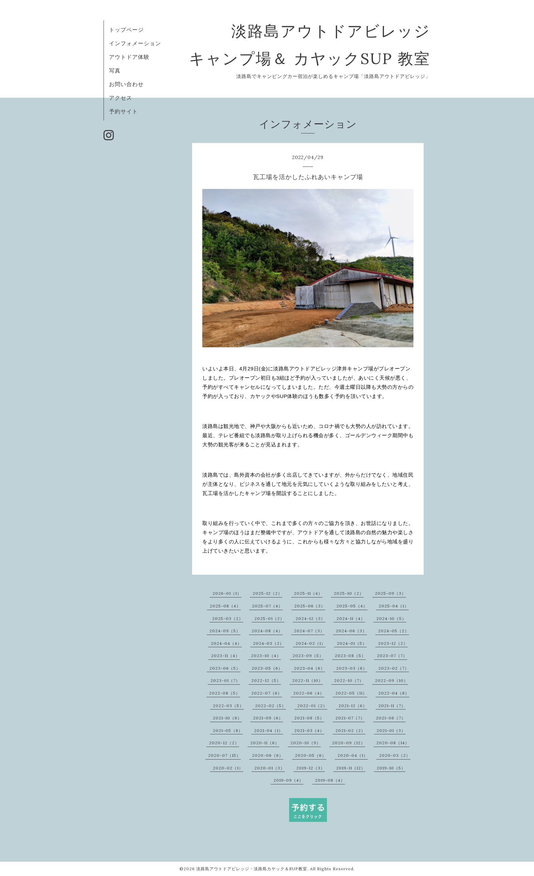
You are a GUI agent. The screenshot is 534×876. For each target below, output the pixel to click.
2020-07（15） (224, 755)
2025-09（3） (390, 593)
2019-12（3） (310, 767)
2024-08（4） (267, 630)
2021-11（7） (392, 705)
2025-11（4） (308, 593)
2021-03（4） (309, 730)
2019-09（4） (288, 780)
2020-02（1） (228, 767)
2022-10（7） (349, 680)
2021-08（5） (309, 717)
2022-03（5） (228, 705)
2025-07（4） (267, 605)
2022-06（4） (308, 693)
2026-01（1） (227, 593)
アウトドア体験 (129, 56)
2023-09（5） (308, 655)
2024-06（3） (351, 630)
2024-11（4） (350, 618)
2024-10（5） (391, 618)
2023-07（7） (392, 655)
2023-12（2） (393, 643)
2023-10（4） (266, 655)
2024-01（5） (352, 643)
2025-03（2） (227, 618)
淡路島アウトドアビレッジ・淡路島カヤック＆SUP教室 (251, 868)
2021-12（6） (353, 705)
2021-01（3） (391, 730)
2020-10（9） (305, 742)
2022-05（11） (351, 693)
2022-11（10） (307, 680)
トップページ (126, 29)
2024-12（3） (310, 618)
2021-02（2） (350, 730)
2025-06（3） (309, 605)
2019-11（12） (350, 767)
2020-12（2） (224, 742)
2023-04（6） (309, 668)
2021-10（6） (227, 717)
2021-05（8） (228, 730)
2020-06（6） (267, 755)
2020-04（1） (352, 755)
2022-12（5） (266, 680)
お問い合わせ (126, 84)
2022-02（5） (270, 705)
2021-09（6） (268, 717)
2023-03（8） (351, 668)
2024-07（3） (309, 630)
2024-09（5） (224, 630)
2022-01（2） (312, 705)
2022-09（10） (391, 680)
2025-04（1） (394, 605)
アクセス (120, 97)
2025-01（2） (269, 618)
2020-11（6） (264, 742)
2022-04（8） (393, 693)
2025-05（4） (351, 605)
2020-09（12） (348, 742)
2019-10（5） (391, 767)
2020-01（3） (269, 767)
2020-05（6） (310, 755)
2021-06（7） (391, 717)
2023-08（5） (350, 655)
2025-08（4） (225, 605)
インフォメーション (135, 43)
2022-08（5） (224, 693)
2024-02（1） (311, 643)
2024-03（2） (268, 643)
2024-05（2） (393, 630)
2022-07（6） (266, 693)
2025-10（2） (349, 593)
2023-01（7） (225, 680)
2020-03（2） (394, 755)
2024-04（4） (226, 643)
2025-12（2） (267, 593)
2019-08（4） (330, 780)
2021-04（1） (268, 730)
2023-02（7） (393, 668)
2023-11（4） (225, 655)
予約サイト (123, 111)
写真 (115, 70)
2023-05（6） (267, 668)
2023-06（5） (224, 668)
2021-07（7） (350, 717)
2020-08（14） (392, 742)
